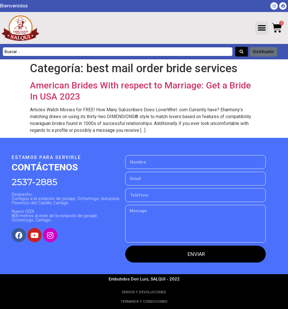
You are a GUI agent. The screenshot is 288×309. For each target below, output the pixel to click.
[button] (261, 28)
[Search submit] (241, 51)
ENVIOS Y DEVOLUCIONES (144, 292)
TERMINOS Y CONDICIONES (144, 301)
